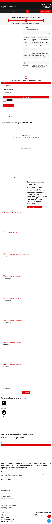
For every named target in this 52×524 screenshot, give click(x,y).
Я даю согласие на (14, 94)
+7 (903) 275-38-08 (45, 4)
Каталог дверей (23, 15)
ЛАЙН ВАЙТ (29, 15)
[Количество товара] (4, 100)
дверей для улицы (38, 33)
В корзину (9, 100)
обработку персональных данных (18, 94)
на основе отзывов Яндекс (32, 29)
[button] (13, 11)
